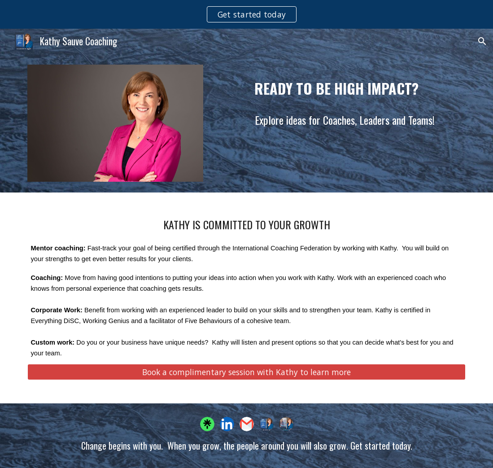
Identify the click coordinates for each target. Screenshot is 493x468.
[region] (246, 14)
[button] (482, 41)
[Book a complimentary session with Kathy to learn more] (247, 372)
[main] (340, 85)
